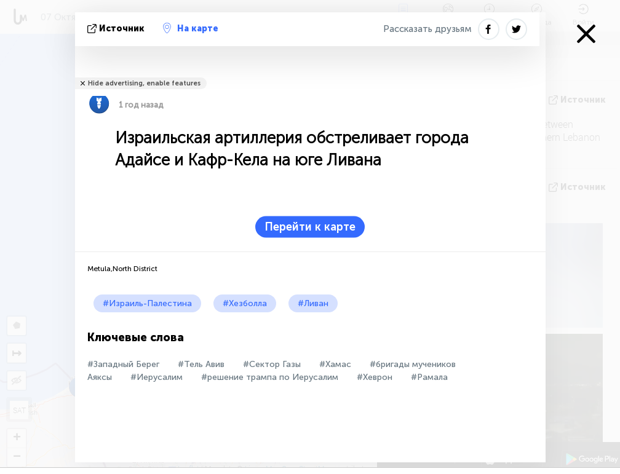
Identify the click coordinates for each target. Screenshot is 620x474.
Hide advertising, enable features (144, 83)
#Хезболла (245, 303)
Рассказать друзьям (427, 28)
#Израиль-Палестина (147, 303)
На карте (190, 28)
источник (117, 28)
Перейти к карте (310, 227)
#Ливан (313, 303)
